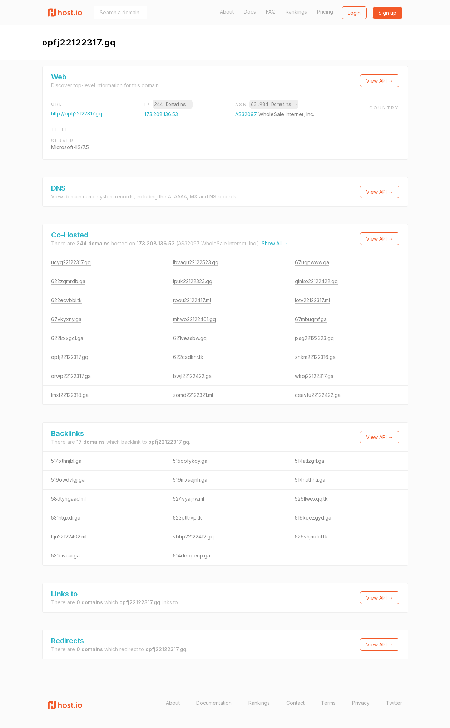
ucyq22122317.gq (71, 262)
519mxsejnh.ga (190, 480)
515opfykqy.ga (190, 461)
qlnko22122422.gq (316, 281)
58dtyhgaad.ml (68, 499)
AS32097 (246, 114)
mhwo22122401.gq (194, 319)
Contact (295, 703)
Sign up (387, 13)
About (227, 12)
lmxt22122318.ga (70, 395)
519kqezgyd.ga (313, 518)
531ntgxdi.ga (65, 518)
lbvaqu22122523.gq (195, 262)
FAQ (271, 12)
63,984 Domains (274, 104)
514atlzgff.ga (309, 461)
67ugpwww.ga (312, 262)
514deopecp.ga (191, 555)
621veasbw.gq (190, 338)
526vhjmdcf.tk (311, 536)
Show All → (275, 243)
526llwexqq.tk (311, 499)
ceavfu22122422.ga (318, 395)
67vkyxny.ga (66, 319)
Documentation (214, 703)
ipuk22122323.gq (192, 281)
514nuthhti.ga (310, 480)
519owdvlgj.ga (68, 480)
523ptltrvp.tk (187, 518)
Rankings (296, 12)
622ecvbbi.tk (66, 300)
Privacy (361, 703)
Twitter (394, 703)
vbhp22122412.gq (193, 536)
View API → (379, 81)
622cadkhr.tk (188, 357)
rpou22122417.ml (192, 300)
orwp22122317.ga (71, 376)
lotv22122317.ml (312, 300)
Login (354, 13)
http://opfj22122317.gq (76, 113)
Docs (250, 12)
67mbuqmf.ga (311, 319)
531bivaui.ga (65, 555)
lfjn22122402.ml (68, 536)
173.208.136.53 (161, 114)
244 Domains (172, 104)
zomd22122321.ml (193, 395)
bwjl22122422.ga (192, 376)
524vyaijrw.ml (188, 499)
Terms (328, 703)
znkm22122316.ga (315, 357)
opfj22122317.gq (69, 357)
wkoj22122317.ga (314, 376)
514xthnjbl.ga (66, 461)
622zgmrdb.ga (68, 281)
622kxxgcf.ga (67, 338)
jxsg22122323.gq (314, 338)
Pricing (325, 12)
